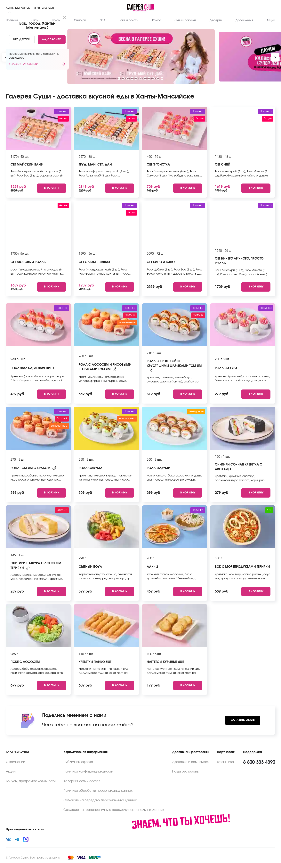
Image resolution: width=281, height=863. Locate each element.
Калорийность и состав (81, 781)
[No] (22, 39)
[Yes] (52, 39)
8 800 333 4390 (44, 8)
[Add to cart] (51, 188)
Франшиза (225, 762)
